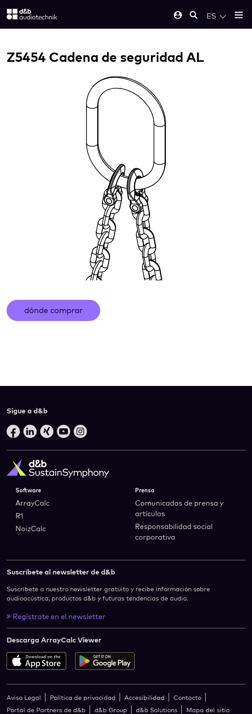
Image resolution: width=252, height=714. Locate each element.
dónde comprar (53, 310)
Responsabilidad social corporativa (174, 531)
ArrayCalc (32, 503)
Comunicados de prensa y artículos (179, 508)
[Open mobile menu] (238, 16)
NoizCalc (30, 528)
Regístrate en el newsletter (56, 616)
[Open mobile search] (193, 16)
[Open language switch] (216, 15)
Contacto (187, 697)
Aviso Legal (24, 697)
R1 (19, 515)
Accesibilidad (144, 697)
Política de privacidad (83, 697)
